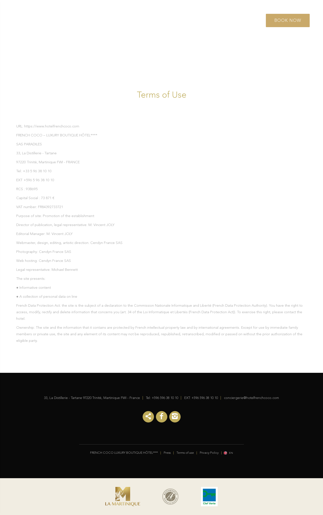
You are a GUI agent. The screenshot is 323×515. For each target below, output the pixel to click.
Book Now (287, 20)
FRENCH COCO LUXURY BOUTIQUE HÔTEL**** (124, 452)
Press (167, 452)
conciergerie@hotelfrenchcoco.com (251, 398)
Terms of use (185, 452)
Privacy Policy (209, 452)
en (231, 453)
